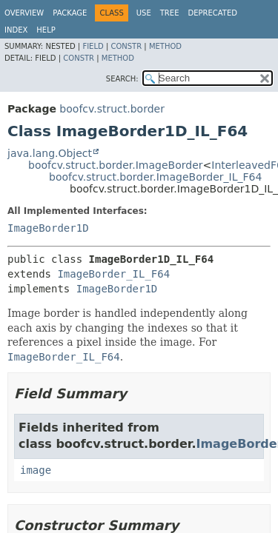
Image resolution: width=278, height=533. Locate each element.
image (35, 470)
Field (92, 46)
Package (70, 13)
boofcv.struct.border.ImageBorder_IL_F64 (155, 177)
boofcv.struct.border (112, 109)
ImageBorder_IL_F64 (113, 274)
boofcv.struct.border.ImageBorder (115, 165)
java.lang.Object (49, 153)
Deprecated (212, 13)
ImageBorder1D (48, 228)
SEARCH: (122, 79)
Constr (126, 46)
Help (45, 30)
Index (15, 30)
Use (143, 13)
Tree (169, 13)
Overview (24, 13)
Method (165, 46)
